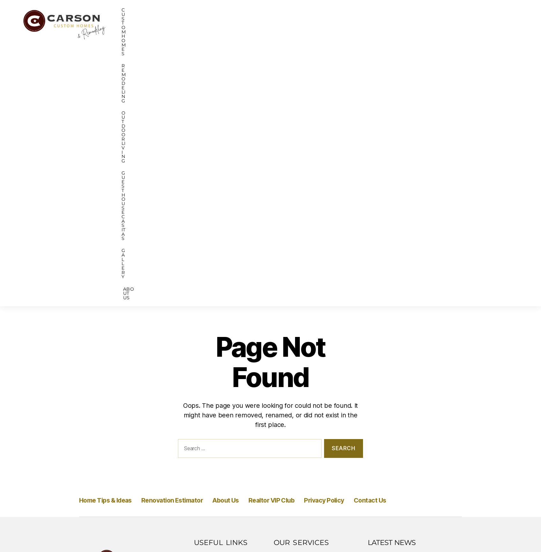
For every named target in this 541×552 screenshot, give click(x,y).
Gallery (436, 23)
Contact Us (431, 239)
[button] (205, 22)
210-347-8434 (107, 386)
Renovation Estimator (193, 239)
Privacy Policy (377, 239)
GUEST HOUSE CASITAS (380, 23)
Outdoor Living (313, 23)
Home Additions (298, 371)
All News (440, 451)
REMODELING (258, 23)
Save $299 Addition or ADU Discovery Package (407, 417)
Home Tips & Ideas (112, 239)
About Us (477, 23)
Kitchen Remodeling (304, 346)
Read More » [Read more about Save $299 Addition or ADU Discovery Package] (390, 434)
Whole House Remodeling (312, 383)
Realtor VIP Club (314, 239)
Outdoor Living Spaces (306, 358)
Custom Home (295, 298)
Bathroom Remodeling (307, 334)
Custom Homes (204, 23)
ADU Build (290, 322)
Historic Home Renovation (312, 310)
